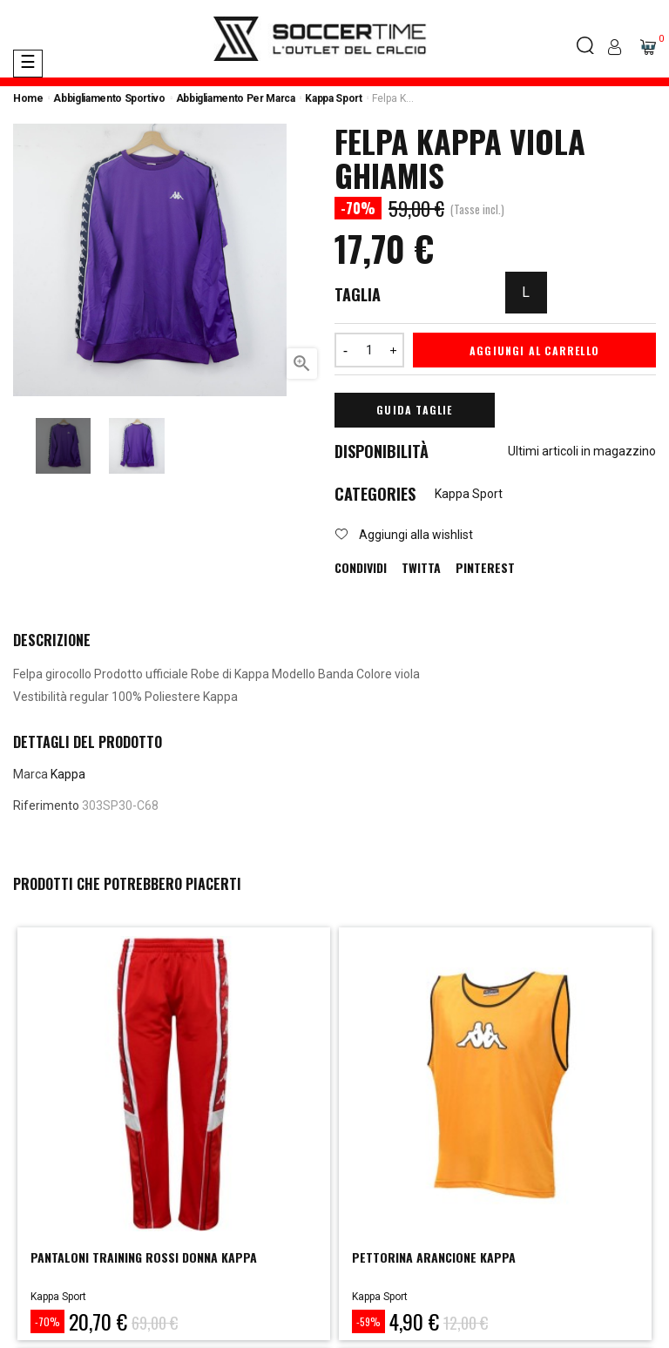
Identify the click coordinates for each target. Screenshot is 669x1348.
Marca (30, 774)
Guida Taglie (414, 409)
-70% (47, 1321)
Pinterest (485, 568)
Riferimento (46, 805)
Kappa (68, 774)
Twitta (421, 568)
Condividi (360, 568)
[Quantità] (369, 350)
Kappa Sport (469, 494)
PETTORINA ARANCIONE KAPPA (434, 1257)
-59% (368, 1321)
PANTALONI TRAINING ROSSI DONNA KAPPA (143, 1257)
